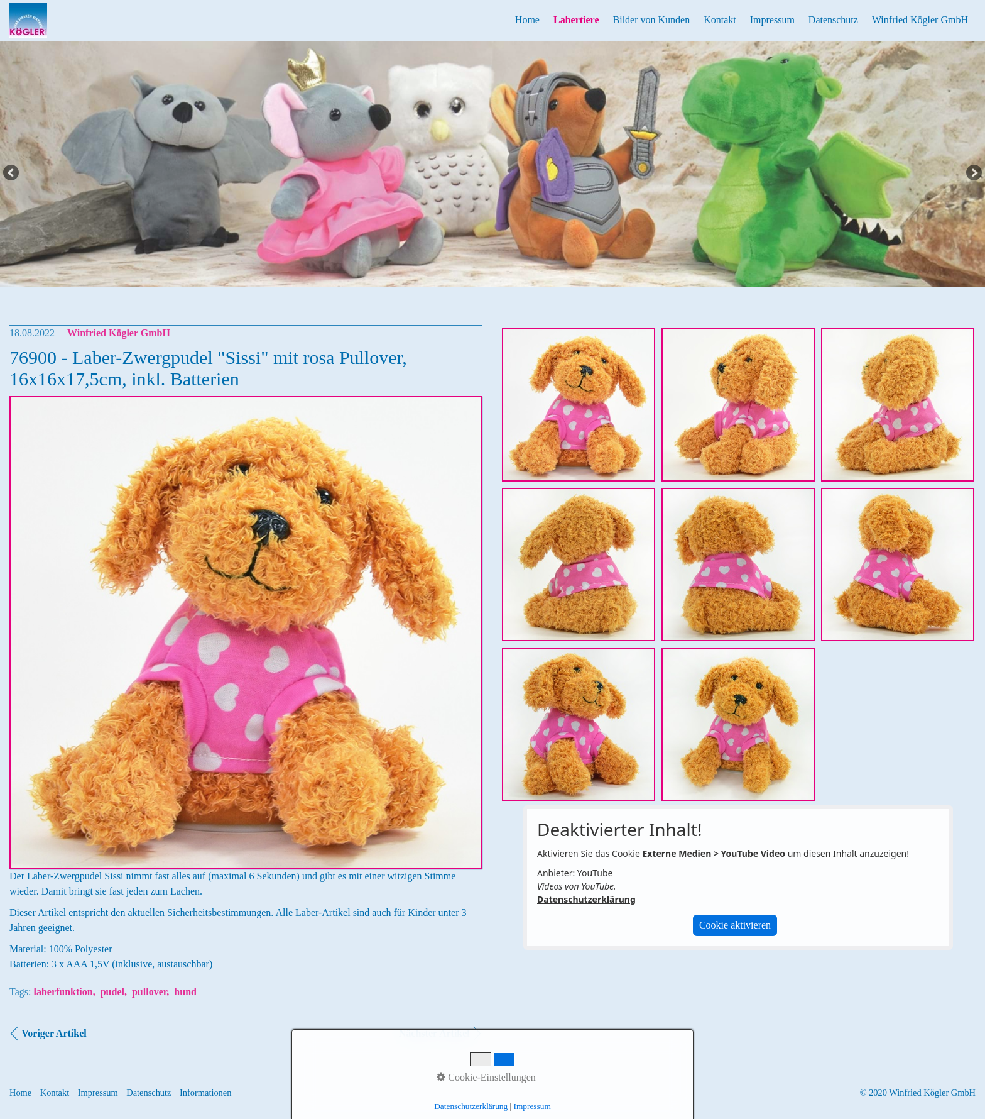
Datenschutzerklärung (586, 899)
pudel (112, 991)
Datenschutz (833, 19)
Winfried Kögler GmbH (920, 19)
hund (185, 991)
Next (973, 173)
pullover (149, 991)
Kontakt (720, 19)
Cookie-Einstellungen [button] (486, 1077)
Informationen (205, 1093)
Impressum (772, 19)
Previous (12, 173)
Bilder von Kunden (651, 19)
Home (527, 19)
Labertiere (576, 19)
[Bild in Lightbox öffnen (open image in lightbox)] (578, 405)
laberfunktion (62, 991)
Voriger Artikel (54, 1033)
